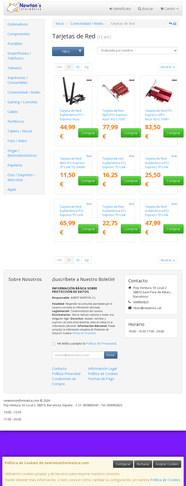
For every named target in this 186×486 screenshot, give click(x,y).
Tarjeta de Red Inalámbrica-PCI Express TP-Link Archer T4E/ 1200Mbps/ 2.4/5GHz (157, 196)
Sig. (87, 67)
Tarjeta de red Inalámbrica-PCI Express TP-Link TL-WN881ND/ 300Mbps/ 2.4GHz (115, 194)
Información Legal (102, 424)
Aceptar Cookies (167, 464)
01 (69, 67)
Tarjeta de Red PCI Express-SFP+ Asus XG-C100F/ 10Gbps (158, 116)
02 (77, 67)
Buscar (145, 8)
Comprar (88, 132)
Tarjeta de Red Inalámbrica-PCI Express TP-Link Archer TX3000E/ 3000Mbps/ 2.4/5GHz (157, 272)
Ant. (59, 67)
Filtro (71, 51)
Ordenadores (18, 24)
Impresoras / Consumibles (18, 80)
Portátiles (15, 43)
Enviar (111, 410)
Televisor (15, 68)
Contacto (59, 424)
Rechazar (143, 464)
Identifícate (120, 8)
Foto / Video (17, 141)
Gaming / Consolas (22, 102)
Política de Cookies (165, 479)
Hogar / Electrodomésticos (22, 153)
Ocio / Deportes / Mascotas (21, 177)
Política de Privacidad (84, 388)
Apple (12, 189)
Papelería (15, 165)
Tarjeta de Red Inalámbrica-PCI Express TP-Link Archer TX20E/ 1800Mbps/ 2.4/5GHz (114, 272)
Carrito (169, 8)
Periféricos (16, 121)
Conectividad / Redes (24, 92)
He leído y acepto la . (87, 399)
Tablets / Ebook (20, 131)
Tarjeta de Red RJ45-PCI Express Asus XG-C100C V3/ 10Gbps (114, 116)
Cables (13, 111)
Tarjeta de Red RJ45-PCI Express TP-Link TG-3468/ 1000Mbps (72, 192)
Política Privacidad (66, 429)
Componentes (19, 34)
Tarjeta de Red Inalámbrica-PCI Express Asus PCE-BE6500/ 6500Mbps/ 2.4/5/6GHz (71, 121)
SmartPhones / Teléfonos (19, 56)
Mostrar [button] (168, 67)
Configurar (123, 464)
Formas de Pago (101, 434)
